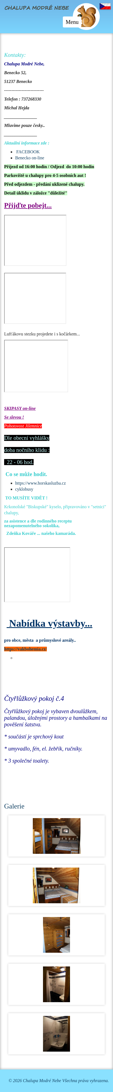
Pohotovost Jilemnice (23, 426)
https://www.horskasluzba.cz (40, 483)
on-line (28, 408)
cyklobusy (24, 489)
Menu (73, 23)
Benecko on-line (29, 157)
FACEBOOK (28, 151)
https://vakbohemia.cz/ (25, 649)
